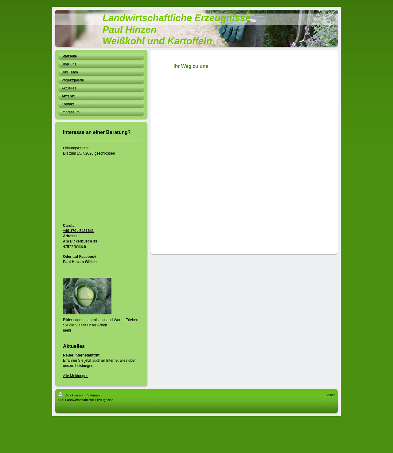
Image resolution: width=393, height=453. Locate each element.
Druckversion (71, 395)
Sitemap (93, 395)
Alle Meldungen (75, 376)
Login (330, 394)
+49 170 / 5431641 (78, 231)
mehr (67, 330)
